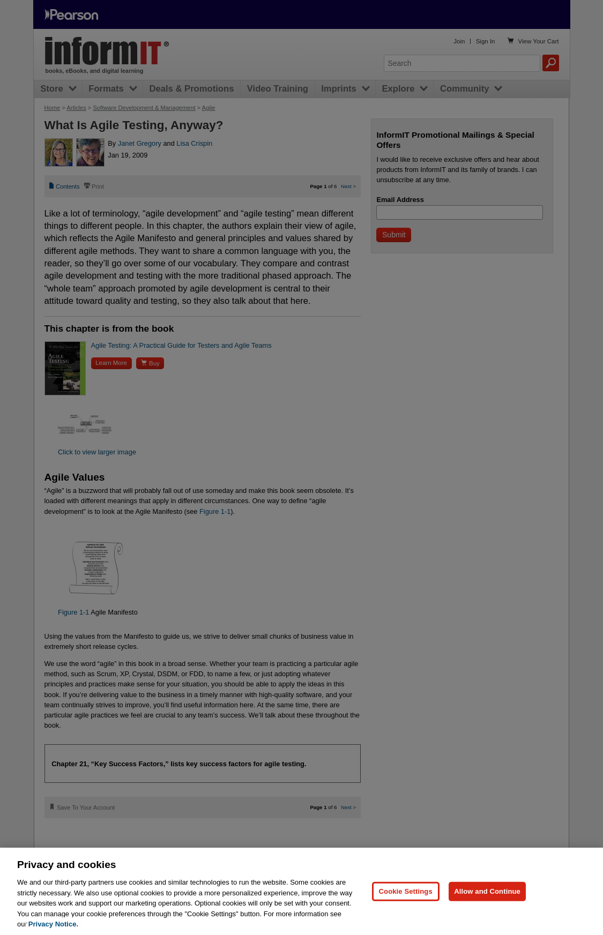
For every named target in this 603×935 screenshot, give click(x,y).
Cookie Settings (406, 891)
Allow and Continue (487, 891)
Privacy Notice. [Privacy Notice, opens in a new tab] (53, 924)
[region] (301, 891)
